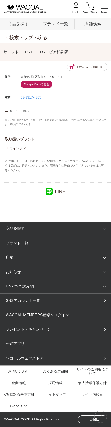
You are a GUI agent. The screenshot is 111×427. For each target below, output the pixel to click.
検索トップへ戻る (28, 37)
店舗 (9, 257)
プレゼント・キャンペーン (28, 329)
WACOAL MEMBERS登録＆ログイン (37, 315)
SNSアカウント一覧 (23, 300)
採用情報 (55, 383)
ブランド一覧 (55, 23)
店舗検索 (92, 23)
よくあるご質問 (55, 371)
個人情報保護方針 (92, 383)
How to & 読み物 (20, 286)
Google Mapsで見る (36, 84)
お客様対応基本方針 (18, 394)
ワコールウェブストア (24, 358)
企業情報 (19, 383)
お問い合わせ (18, 371)
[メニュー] (105, 9)
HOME (92, 419)
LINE (56, 191)
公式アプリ (15, 343)
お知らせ (13, 272)
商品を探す (18, 23)
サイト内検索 (92, 394)
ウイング (16, 148)
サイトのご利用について (92, 371)
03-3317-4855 (31, 97)
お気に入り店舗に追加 (87, 67)
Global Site (18, 406)
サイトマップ (55, 394)
